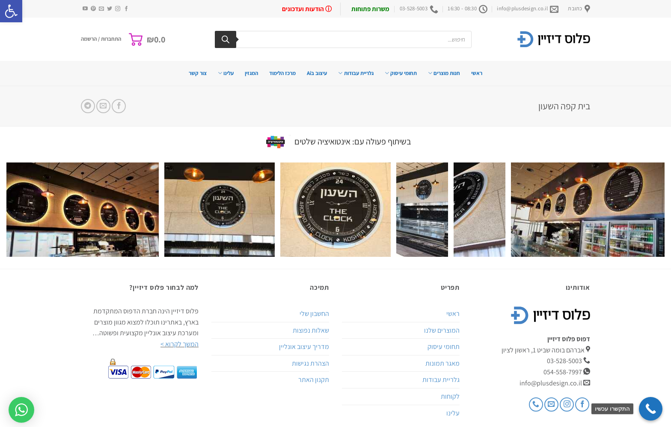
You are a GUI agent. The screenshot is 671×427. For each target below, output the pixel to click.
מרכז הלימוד (282, 73)
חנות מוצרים (444, 73)
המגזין (251, 73)
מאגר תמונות (442, 363)
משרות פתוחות (370, 9)
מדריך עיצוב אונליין (304, 346)
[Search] (225, 39)
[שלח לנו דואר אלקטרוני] (101, 9)
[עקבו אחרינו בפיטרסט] (93, 9)
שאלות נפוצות (311, 330)
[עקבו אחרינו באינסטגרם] (117, 9)
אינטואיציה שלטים (322, 141)
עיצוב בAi (317, 73)
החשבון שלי (314, 313)
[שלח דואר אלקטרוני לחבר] (103, 106)
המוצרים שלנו (442, 330)
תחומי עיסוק (401, 73)
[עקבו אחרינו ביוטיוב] (85, 9)
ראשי (476, 73)
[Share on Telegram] (88, 106)
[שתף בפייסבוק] (119, 106)
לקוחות (450, 396)
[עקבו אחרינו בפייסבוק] (126, 9)
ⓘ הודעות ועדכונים (307, 9)
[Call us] (536, 404)
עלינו (226, 73)
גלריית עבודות (355, 73)
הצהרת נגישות (310, 363)
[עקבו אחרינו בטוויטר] (109, 9)
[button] (11, 11)
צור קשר (198, 73)
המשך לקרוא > (179, 344)
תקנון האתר (313, 379)
